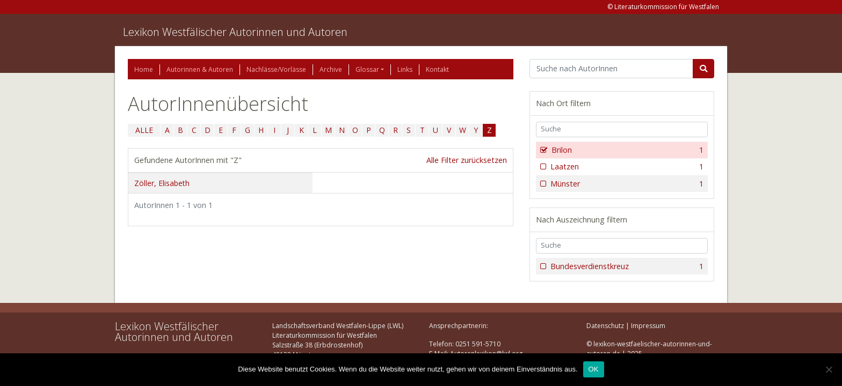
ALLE (144, 130)
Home (143, 69)
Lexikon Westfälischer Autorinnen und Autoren (235, 32)
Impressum (648, 325)
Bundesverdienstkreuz (625, 266)
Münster (625, 184)
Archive (331, 69)
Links (404, 69)
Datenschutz (605, 325)
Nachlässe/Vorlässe (276, 69)
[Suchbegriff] (611, 68)
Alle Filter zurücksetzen (466, 160)
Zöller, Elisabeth (162, 183)
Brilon (626, 150)
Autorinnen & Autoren (199, 69)
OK (594, 369)
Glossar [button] (367, 69)
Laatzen (625, 167)
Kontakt (437, 69)
